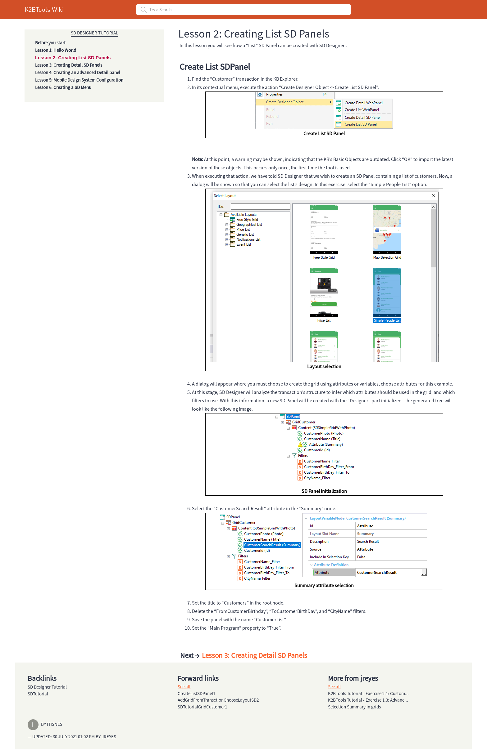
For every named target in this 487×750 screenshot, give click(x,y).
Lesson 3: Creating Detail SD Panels (68, 65)
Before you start (50, 43)
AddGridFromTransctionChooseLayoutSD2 (218, 700)
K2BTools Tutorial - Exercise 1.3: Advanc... (368, 700)
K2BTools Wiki (44, 9)
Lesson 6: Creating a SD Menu (63, 87)
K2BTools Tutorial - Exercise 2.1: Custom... (368, 693)
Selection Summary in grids (354, 707)
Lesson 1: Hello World (55, 50)
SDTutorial (38, 694)
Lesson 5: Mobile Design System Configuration (79, 80)
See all (184, 687)
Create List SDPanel (215, 66)
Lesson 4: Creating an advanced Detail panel (77, 72)
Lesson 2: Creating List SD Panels (73, 57)
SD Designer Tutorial (94, 33)
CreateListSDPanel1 (196, 693)
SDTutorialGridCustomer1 (202, 707)
